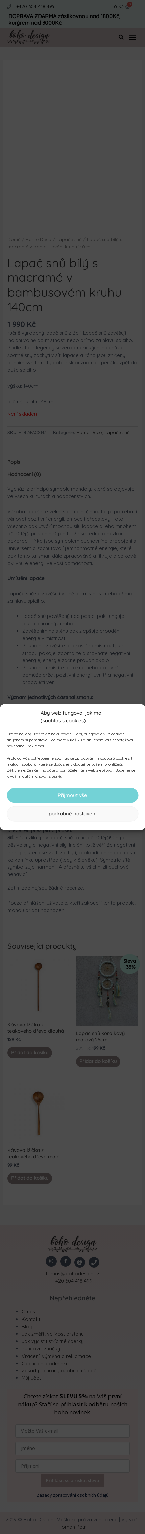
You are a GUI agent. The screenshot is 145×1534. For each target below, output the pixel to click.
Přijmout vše (72, 795)
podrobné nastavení (72, 813)
